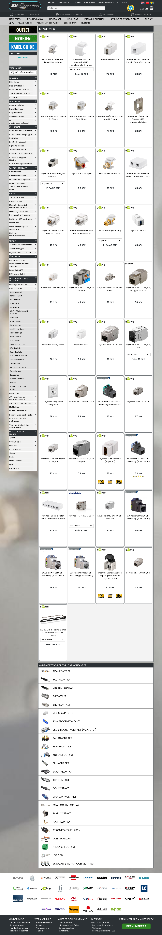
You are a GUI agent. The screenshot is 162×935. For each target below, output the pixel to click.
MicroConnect (15, 460)
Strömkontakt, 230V (18, 366)
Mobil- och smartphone (19, 179)
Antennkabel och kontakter (20, 244)
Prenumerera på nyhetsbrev (136, 867)
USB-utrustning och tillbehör (17, 158)
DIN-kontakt (15, 306)
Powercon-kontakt (17, 343)
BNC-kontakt (15, 299)
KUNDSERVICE (16, 867)
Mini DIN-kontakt (16, 328)
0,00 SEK (144, 8)
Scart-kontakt (16, 351)
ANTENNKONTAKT (62, 702)
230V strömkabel (16, 197)
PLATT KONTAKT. (62, 769)
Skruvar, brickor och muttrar (18, 386)
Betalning (40, 873)
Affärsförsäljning (105, 2)
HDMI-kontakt (15, 320)
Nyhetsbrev (64, 878)
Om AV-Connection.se (20, 870)
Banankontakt (16, 295)
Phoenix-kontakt (16, 378)
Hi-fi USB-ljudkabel (17, 141)
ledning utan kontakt (18, 284)
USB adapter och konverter (20, 153)
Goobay (12, 452)
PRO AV (149, 19)
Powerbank (14, 222)
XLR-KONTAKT (60, 728)
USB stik (13, 382)
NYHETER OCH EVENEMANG (72, 867)
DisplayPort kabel (16, 85)
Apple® (12, 437)
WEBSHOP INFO (43, 867)
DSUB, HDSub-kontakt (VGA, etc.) (19, 311)
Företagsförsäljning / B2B (103, 878)
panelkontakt (15, 336)
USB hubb (13, 137)
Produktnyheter (66, 870)
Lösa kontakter (15, 288)
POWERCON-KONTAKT (66, 669)
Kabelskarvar (15, 370)
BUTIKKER (96, 867)
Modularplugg (16, 332)
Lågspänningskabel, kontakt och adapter (18, 205)
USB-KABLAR (14, 126)
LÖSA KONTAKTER (76, 613)
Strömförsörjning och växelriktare (18, 227)
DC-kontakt (15, 303)
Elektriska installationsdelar (17, 233)
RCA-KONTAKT (61, 619)
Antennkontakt (16, 291)
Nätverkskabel (15, 171)
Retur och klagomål (19, 878)
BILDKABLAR (14, 77)
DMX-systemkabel (17, 273)
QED (11, 464)
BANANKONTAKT (62, 686)
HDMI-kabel (14, 81)
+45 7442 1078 (116, 920)
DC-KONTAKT (60, 736)
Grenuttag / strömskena (19, 211)
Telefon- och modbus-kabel (19, 187)
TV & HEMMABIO (35, 19)
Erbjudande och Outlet (69, 873)
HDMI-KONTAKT (61, 694)
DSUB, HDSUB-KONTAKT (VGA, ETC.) (74, 677)
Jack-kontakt (15, 324)
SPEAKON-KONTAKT (64, 744)
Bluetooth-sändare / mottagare (18, 419)
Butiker (78, 2)
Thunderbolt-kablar (17, 149)
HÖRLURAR (72, 19)
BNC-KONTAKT (61, 652)
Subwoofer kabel (16, 116)
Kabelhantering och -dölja (20, 414)
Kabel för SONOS (16, 269)
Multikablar (14, 406)
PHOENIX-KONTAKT (63, 794)
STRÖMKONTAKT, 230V (66, 778)
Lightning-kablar (16, 145)
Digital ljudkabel (16, 108)
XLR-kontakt (15, 363)
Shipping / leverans (44, 870)
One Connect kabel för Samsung (18, 264)
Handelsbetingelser (19, 875)
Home (52, 2)
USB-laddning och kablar (20, 163)
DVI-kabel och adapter (19, 88)
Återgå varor (63, 2)
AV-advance (15, 448)
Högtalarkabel (15, 112)
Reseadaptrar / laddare (19, 214)
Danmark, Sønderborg (102, 873)
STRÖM (12, 193)
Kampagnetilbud (66, 875)
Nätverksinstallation (17, 175)
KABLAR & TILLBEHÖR (94, 19)
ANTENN (12, 240)
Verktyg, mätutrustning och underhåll (19, 425)
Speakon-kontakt (17, 359)
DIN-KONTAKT (60, 711)
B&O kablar (14, 467)
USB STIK (57, 803)
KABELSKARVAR (61, 786)
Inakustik (13, 445)
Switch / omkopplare (18, 410)
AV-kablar (13, 96)
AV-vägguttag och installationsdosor (17, 397)
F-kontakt (14, 317)
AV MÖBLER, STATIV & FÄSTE (125, 19)
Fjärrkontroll (14, 392)
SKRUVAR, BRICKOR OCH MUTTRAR (73, 811)
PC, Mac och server (17, 182)
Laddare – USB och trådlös (21, 218)
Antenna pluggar (16, 248)
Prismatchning (42, 875)
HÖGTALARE (55, 19)
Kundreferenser (17, 873)
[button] (130, 8)
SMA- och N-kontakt (18, 355)
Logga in (123, 2)
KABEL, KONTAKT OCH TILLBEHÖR (18, 278)
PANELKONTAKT (61, 761)
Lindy (11, 456)
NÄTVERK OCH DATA (18, 167)
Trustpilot (23, 57)
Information (89, 2)
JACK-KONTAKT (62, 627)
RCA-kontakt (15, 347)
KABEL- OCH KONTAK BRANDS (18, 432)
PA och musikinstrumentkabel (19, 121)
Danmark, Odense (100, 870)
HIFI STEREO (15, 19)
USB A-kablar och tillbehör (20, 130)
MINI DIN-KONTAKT (63, 636)
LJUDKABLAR (14, 100)
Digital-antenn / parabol (20, 252)
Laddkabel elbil (15, 200)
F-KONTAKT (59, 644)
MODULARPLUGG (62, 661)
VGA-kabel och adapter (19, 92)
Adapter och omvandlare (20, 403)
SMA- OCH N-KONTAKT (66, 753)
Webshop (96, 875)
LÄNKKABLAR (14, 255)
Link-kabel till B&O (16, 259)
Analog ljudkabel (16, 104)
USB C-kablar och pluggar (20, 134)
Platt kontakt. (15, 340)
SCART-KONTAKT (63, 719)
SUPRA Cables (15, 441)
